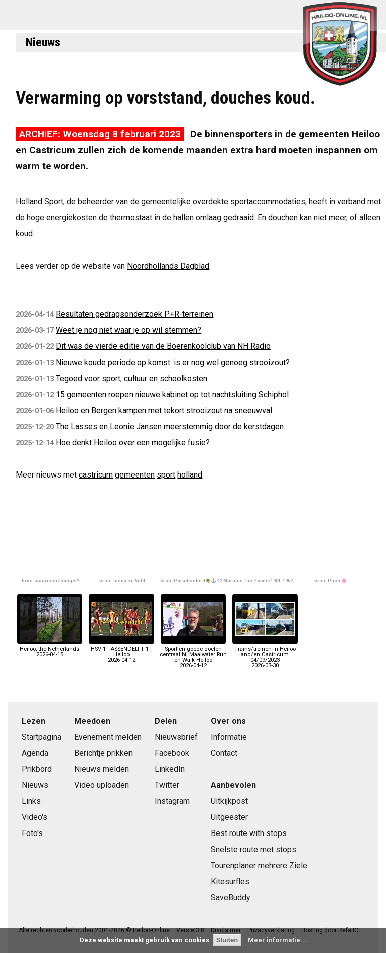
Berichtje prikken (103, 753)
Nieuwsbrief (176, 737)
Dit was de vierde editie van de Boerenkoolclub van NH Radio (163, 346)
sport (166, 475)
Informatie (229, 737)
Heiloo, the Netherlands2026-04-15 (49, 649)
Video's (34, 817)
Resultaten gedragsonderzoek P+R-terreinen (134, 314)
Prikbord (37, 769)
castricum (96, 475)
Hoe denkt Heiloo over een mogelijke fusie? (133, 442)
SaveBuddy (230, 897)
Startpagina (41, 737)
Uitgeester (229, 817)
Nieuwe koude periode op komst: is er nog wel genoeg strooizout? (173, 362)
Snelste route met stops (253, 849)
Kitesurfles (230, 881)
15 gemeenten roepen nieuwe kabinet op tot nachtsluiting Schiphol (172, 394)
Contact (224, 753)
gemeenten (135, 475)
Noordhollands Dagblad (168, 266)
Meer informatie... (277, 940)
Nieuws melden (101, 769)
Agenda (35, 753)
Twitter (167, 785)
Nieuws (43, 42)
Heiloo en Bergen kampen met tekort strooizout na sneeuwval (164, 410)
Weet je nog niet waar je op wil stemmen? (128, 330)
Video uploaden (101, 785)
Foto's (32, 833)
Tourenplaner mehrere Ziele (259, 865)
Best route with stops (249, 833)
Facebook (172, 753)
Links (31, 801)
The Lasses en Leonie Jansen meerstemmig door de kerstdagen (170, 426)
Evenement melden (108, 737)
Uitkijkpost (229, 801)
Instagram (172, 801)
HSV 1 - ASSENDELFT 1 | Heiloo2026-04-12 (121, 652)
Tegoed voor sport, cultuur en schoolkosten (131, 378)
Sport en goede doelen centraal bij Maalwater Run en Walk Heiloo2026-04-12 (193, 654)
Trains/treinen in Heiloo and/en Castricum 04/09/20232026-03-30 (265, 654)
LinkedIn (170, 769)
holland (189, 475)
